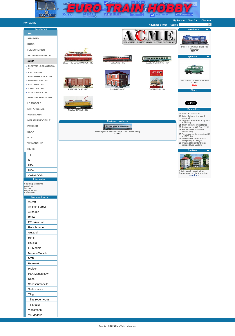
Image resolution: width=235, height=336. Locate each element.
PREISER (32, 126)
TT (29, 154)
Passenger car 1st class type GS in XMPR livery (117, 131)
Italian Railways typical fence (194, 125)
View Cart (193, 20)
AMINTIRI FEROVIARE (40, 97)
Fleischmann (36, 227)
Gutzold (33, 232)
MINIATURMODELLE (38, 120)
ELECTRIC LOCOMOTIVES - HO (78, 62)
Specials (193, 56)
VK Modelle (35, 314)
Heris (31, 237)
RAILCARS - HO (35, 72)
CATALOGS (35, 175)
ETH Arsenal (36, 222)
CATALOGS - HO (36, 88)
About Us (28, 186)
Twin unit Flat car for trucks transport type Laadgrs (194, 140)
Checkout (206, 20)
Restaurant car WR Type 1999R (195, 127)
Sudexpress (35, 289)
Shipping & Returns (33, 184)
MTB (29, 137)
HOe (31, 165)
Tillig (31, 294)
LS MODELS (34, 103)
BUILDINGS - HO (36, 84)
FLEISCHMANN (36, 49)
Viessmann (35, 309)
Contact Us (29, 192)
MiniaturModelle (38, 253)
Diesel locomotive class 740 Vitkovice (194, 48)
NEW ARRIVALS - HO (38, 93)
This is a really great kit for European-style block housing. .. (194, 172)
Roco (31, 278)
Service (27, 188)
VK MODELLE (35, 143)
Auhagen (33, 211)
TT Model (34, 304)
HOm (31, 170)
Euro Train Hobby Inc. (125, 326)
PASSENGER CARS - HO (40, 76)
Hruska (32, 242)
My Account (179, 20)
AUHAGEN (33, 38)
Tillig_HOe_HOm (38, 299)
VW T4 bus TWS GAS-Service (194, 80)
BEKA (30, 131)
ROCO (31, 44)
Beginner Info (30, 190)
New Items (193, 29)
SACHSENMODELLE (39, 55)
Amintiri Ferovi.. (37, 206)
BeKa (31, 217)
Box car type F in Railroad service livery (193, 131)
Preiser (32, 268)
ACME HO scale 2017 (191, 114)
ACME (32, 23)
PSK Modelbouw (38, 273)
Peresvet (33, 263)
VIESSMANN (34, 114)
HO (25, 23)
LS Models (34, 247)
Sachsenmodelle (38, 284)
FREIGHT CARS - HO (38, 80)
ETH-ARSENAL (35, 109)
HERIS (31, 148)
